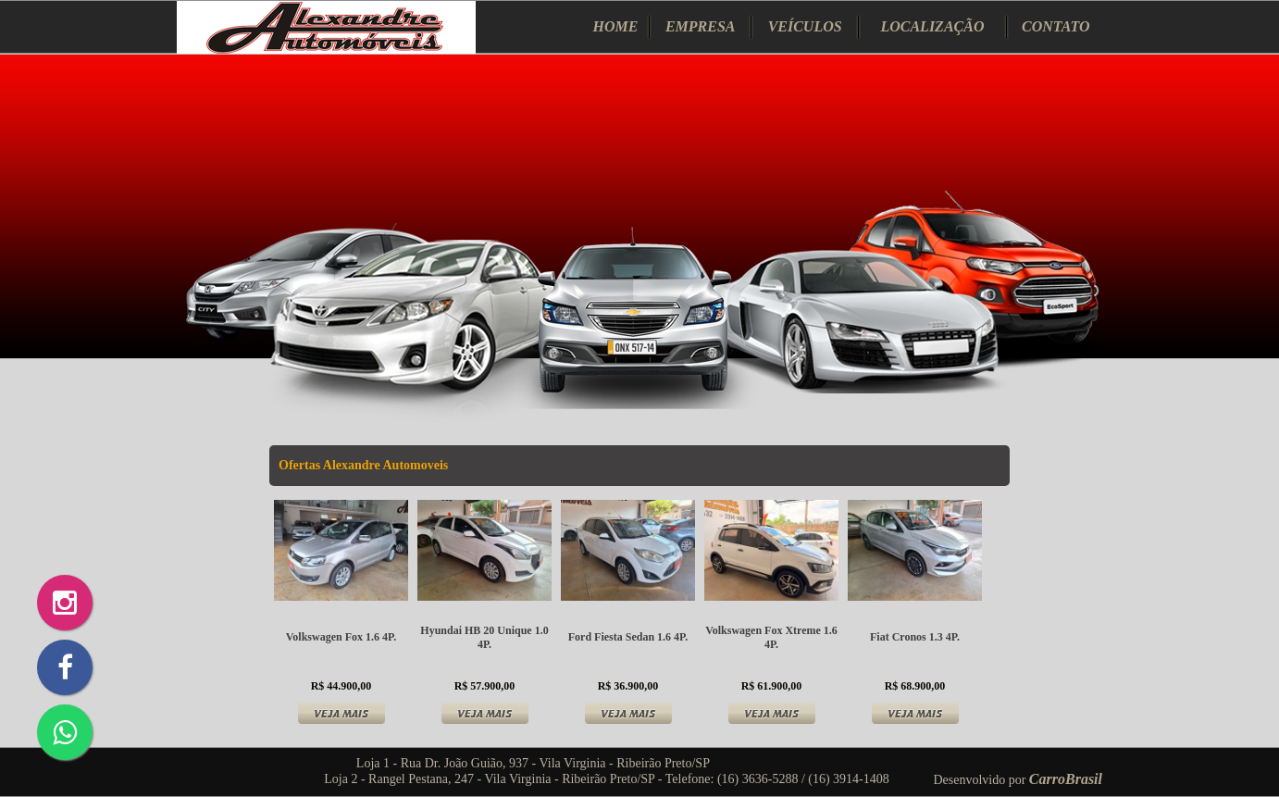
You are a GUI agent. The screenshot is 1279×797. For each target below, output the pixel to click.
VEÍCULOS (805, 26)
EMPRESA (700, 26)
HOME (616, 26)
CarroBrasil (1065, 779)
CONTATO (1056, 26)
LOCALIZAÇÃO (932, 26)
